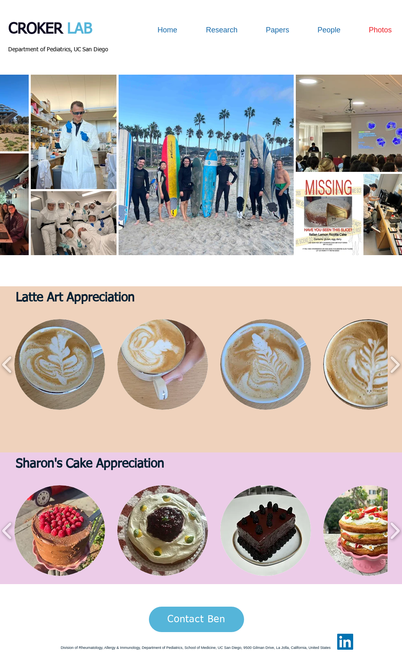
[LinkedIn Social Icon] (345, 642)
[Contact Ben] (196, 619)
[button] (59, 364)
